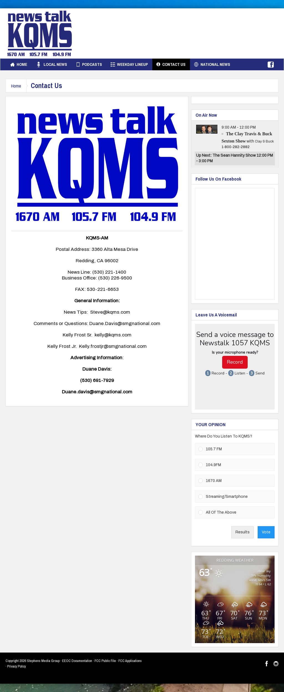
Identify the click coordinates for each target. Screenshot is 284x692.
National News (212, 64)
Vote (266, 532)
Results (242, 532)
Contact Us (171, 64)
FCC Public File (105, 660)
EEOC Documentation (77, 660)
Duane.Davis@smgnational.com (124, 323)
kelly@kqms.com (113, 335)
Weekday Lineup (129, 64)
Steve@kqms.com (110, 312)
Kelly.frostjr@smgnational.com (113, 346)
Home (18, 64)
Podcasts (89, 64)
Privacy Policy (16, 666)
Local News (51, 64)
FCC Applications (130, 660)
